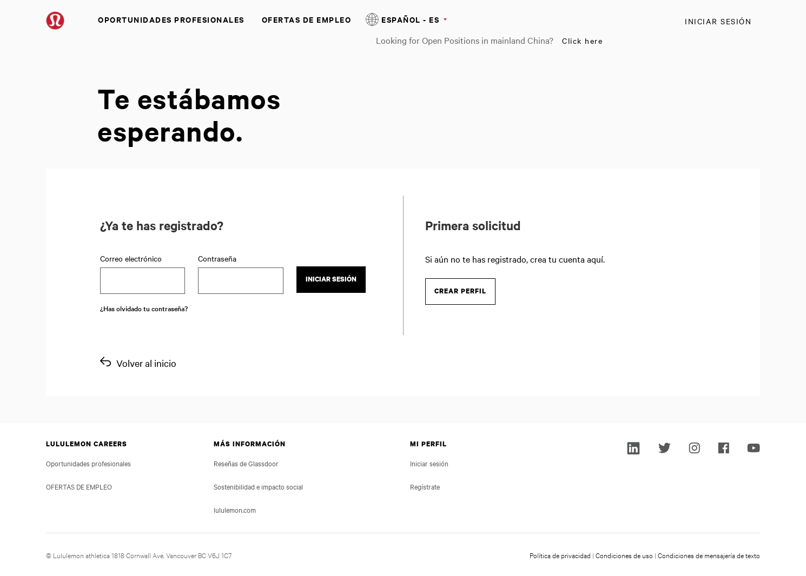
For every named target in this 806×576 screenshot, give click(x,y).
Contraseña (217, 258)
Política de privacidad (560, 555)
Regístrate (425, 486)
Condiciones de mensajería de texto (709, 555)
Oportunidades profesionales (171, 19)
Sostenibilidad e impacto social (258, 486)
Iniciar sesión (718, 21)
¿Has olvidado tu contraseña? (144, 308)
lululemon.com (235, 509)
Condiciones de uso (624, 555)
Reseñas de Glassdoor (246, 463)
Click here (582, 40)
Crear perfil (460, 291)
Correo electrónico (131, 258)
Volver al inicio (146, 363)
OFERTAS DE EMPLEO (307, 19)
